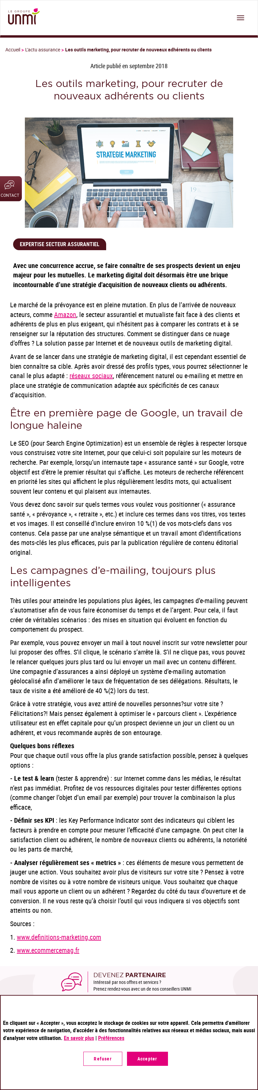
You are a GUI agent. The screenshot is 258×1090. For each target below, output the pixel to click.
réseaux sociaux (91, 375)
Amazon (65, 314)
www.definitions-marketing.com (59, 937)
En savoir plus (79, 1038)
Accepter (147, 1058)
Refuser (103, 1058)
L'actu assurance (42, 49)
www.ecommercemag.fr (48, 950)
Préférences (111, 1038)
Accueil (12, 49)
